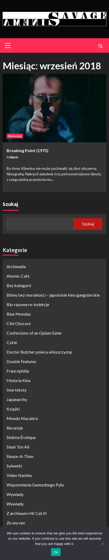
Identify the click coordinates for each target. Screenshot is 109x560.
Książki (13, 408)
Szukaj (10, 204)
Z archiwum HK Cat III (27, 513)
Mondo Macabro (22, 418)
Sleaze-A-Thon (20, 456)
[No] (102, 543)
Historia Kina (18, 380)
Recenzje (15, 136)
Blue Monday (19, 313)
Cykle (12, 342)
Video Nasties (19, 475)
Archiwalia (16, 266)
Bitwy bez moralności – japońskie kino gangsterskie (53, 294)
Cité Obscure (19, 323)
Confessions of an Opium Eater (34, 332)
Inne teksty (17, 389)
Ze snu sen (16, 522)
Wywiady (15, 494)
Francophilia (18, 370)
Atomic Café (18, 275)
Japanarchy (17, 399)
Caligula (12, 157)
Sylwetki (14, 465)
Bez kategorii (19, 285)
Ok (56, 552)
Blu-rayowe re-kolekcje (28, 304)
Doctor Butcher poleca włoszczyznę (39, 351)
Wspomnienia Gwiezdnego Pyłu (35, 484)
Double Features (21, 361)
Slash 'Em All (18, 446)
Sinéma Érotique (21, 437)
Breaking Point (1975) (27, 150)
